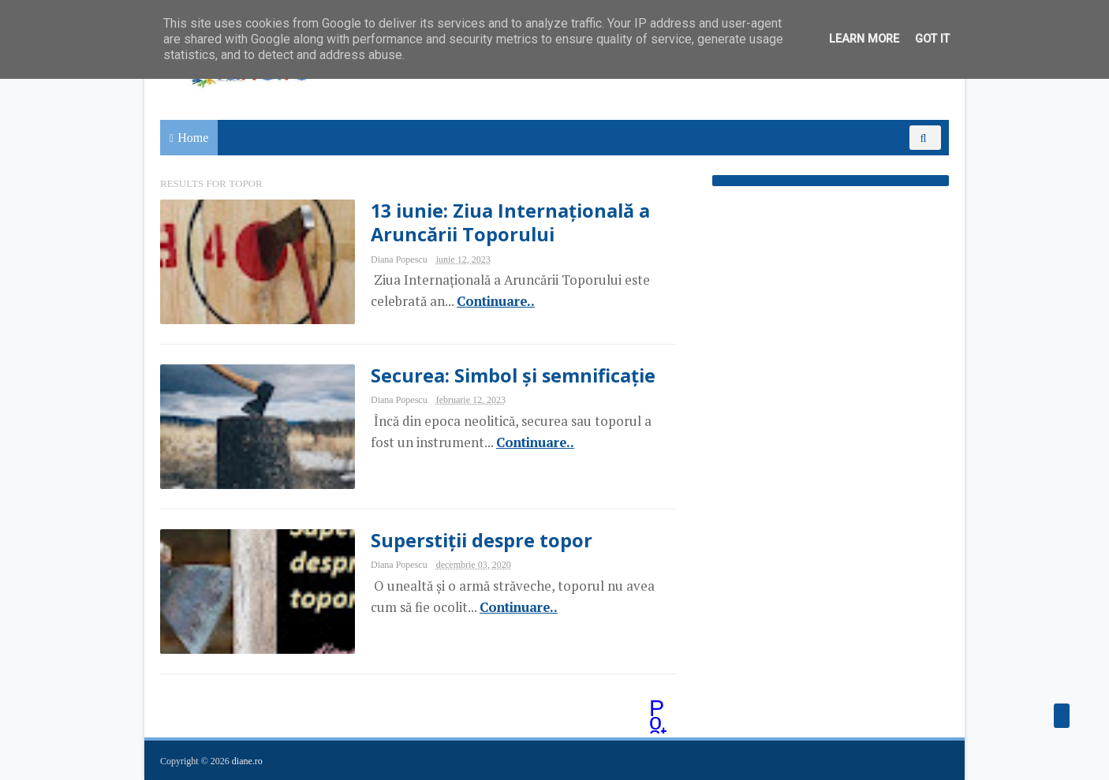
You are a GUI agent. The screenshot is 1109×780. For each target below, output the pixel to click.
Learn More (864, 39)
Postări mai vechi (659, 710)
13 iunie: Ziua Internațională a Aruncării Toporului (510, 222)
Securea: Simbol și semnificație (513, 375)
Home (192, 137)
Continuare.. (496, 301)
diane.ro (247, 761)
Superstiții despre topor (481, 540)
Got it (932, 39)
